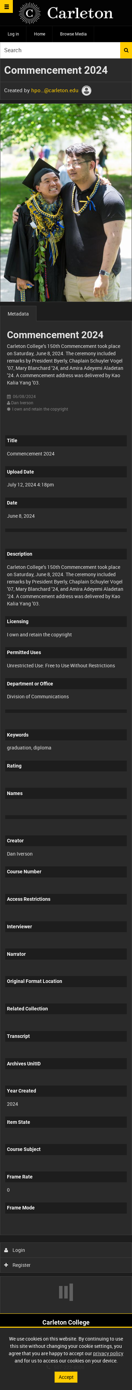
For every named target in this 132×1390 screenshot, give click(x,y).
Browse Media (73, 34)
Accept (66, 1377)
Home (39, 34)
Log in (13, 34)
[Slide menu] (6, 6)
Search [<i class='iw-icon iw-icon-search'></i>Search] (126, 50)
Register (17, 1265)
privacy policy (108, 1353)
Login (14, 1250)
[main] (66, 686)
